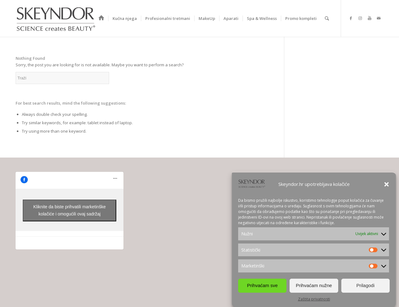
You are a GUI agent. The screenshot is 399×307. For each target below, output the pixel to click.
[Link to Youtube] (369, 18)
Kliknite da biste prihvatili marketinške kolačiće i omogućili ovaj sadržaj (69, 210)
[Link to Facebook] (350, 18)
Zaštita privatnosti (314, 299)
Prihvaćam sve (262, 285)
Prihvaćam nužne (314, 285)
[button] (386, 184)
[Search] (327, 18)
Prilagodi (365, 285)
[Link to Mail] (378, 18)
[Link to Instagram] (360, 18)
